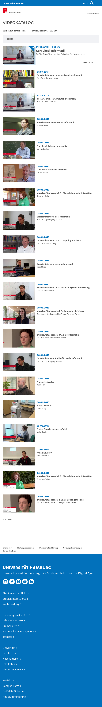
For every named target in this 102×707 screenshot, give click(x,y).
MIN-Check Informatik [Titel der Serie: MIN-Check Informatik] (51, 51)
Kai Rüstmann (75, 54)
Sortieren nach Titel (14, 30)
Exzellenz (8, 653)
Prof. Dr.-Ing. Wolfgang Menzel (49, 219)
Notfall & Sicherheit (14, 691)
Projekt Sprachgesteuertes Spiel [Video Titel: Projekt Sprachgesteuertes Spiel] (52, 429)
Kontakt (7, 680)
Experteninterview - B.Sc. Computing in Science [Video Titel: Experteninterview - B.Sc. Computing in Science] (59, 240)
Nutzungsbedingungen (72, 547)
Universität (9, 648)
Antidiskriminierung (14, 697)
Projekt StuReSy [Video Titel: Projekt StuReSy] (44, 452)
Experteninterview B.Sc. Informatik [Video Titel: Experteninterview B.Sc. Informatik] (53, 216)
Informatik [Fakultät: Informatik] (42, 46)
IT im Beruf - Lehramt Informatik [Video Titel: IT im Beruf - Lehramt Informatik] (52, 146)
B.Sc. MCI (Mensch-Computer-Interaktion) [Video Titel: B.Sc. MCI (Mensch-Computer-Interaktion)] (56, 98)
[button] (84, 3)
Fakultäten (9, 664)
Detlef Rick (41, 267)
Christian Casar (56, 502)
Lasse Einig (41, 408)
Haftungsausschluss (25, 547)
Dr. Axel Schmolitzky (45, 290)
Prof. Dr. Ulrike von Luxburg (48, 78)
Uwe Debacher (63, 54)
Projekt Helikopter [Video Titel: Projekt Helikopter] (45, 382)
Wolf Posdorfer (43, 455)
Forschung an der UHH (15, 615)
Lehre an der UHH (13, 620)
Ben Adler (41, 385)
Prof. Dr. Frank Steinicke (46, 54)
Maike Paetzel (42, 125)
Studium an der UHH (14, 593)
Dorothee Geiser (43, 196)
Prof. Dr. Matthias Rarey (46, 243)
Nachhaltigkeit (11, 659)
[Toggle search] (91, 3)
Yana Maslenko (43, 314)
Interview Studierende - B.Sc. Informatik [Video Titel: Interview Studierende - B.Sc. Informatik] (55, 122)
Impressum (7, 547)
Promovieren (10, 626)
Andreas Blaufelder (58, 314)
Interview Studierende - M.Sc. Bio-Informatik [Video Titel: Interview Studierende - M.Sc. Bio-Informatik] (58, 334)
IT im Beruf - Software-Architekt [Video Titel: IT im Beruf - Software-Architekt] (52, 169)
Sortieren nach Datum (44, 30)
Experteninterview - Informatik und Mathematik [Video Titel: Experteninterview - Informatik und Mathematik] (59, 75)
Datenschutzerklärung (48, 547)
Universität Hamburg (13, 3)
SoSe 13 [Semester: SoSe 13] (56, 46)
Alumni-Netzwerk (13, 669)
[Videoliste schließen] (90, 63)
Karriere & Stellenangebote (18, 631)
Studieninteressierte (14, 599)
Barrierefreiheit (9, 550)
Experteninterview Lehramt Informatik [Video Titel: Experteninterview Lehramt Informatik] (55, 264)
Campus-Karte (11, 686)
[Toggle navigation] (98, 3)
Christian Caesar (73, 314)
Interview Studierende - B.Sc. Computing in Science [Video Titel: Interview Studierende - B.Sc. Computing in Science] (60, 311)
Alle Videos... (8, 519)
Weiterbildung (11, 604)
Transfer (7, 637)
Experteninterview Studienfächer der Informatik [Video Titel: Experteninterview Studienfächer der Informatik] (59, 358)
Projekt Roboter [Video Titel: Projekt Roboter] (44, 405)
